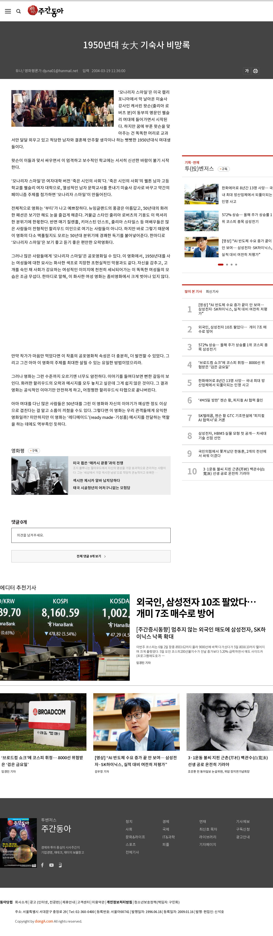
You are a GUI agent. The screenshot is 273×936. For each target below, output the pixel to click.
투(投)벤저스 (199, 168)
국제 (165, 829)
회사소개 (21, 902)
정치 (129, 822)
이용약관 (98, 902)
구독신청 (243, 829)
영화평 (17, 451)
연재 (202, 822)
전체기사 (132, 852)
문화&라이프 (135, 837)
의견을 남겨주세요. (30, 535)
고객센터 (83, 902)
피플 (165, 844)
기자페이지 (207, 844)
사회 (129, 829)
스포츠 (131, 844)
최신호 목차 (208, 829)
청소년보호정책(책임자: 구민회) (156, 902)
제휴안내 (68, 902)
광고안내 (243, 837)
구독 (35, 451)
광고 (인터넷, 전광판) (45, 902)
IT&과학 (168, 837)
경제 (165, 822)
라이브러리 (207, 837)
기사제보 (243, 822)
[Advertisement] (79, 315)
